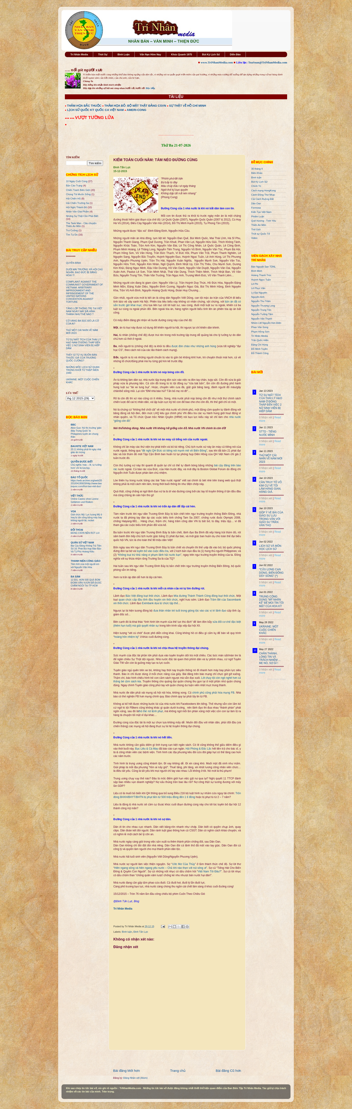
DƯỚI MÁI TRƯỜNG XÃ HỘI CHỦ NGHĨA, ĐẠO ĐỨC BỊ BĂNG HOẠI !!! (84, 272)
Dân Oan (256, 203)
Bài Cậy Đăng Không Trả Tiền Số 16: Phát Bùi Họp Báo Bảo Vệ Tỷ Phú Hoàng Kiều (86, 549)
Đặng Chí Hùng (259, 344)
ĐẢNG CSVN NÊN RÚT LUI (85, 533)
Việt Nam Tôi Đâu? (209, 871)
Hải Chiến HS (73, 198)
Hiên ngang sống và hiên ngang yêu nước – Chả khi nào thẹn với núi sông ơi (160, 867)
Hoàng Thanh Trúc (261, 275)
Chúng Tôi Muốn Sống (78, 194)
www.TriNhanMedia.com (217, 62)
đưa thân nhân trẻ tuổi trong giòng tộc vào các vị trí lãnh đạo (189, 610)
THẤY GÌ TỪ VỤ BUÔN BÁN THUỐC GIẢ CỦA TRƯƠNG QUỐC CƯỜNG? (81, 357)
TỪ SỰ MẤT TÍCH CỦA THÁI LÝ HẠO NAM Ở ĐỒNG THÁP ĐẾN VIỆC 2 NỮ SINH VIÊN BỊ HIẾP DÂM (83, 344)
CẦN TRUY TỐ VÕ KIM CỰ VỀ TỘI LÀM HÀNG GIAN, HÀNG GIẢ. (270, 487)
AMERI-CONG (136, 110)
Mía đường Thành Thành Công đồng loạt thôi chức (204, 595)
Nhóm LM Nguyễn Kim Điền (266, 323)
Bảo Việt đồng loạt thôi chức (142, 595)
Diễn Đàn (235, 54)
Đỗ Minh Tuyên (259, 349)
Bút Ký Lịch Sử (211, 54)
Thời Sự (102, 54)
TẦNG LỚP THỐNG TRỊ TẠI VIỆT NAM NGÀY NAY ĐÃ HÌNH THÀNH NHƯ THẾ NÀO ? (84, 311)
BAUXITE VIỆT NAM (82, 446)
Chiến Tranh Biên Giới (78, 190)
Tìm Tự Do (72, 234)
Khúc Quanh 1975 (181, 54)
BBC (73, 424)
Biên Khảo (256, 173)
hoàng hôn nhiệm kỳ (126, 636)
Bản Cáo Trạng (74, 185)
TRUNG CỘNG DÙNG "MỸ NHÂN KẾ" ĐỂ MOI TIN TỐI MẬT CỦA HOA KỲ (271, 601)
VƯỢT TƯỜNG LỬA (94, 117)
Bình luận (127, 931)
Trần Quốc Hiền (259, 340)
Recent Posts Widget (276, 679)
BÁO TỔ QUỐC (79, 477)
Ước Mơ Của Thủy (183, 864)
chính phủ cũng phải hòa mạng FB (213, 692)
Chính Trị (256, 186)
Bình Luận (123, 54)
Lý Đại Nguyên (259, 292)
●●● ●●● (70, 118)
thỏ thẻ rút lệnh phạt (151, 711)
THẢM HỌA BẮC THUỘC (84, 105)
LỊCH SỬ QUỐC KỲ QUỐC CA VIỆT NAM (95, 110)
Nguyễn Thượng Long (263, 305)
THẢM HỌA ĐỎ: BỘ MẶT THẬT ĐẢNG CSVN (135, 105)
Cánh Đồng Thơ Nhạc (263, 194)
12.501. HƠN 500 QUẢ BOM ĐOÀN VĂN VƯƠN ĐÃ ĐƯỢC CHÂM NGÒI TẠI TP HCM (86, 583)
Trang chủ (177, 1070)
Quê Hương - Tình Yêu (263, 220)
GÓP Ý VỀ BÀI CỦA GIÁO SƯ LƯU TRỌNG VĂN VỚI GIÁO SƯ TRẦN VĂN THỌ (271, 519)
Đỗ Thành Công (259, 353)
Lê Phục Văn (258, 288)
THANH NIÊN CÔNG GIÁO (86, 561)
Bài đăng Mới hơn (126, 1070)
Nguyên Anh (257, 297)
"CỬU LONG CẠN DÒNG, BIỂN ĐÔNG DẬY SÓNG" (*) (271, 572)
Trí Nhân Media (79, 54)
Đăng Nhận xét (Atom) (135, 1078)
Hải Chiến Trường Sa (77, 203)
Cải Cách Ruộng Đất (262, 199)
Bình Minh (256, 271)
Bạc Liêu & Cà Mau (146, 748)
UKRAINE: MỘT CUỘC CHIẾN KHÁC (268, 630)
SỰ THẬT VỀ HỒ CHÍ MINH (187, 105)
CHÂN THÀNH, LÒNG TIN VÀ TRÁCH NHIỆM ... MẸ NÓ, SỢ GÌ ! (270, 658)
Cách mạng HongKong (263, 190)
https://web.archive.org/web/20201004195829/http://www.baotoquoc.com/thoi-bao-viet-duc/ (86, 483)
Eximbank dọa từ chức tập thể (160, 603)
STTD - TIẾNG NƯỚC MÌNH (267, 433)
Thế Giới (256, 229)
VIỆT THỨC (77, 495)
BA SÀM (75, 576)
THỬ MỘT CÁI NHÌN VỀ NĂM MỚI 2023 (270, 458)
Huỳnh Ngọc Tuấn (261, 279)
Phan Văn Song (259, 327)
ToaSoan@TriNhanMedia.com (267, 62)
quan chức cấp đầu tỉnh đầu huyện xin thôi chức (148, 599)
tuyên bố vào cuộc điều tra (152, 551)
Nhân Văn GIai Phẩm (77, 211)
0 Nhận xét (265, 417)
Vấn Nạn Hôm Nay (150, 54)
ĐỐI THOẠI (77, 529)
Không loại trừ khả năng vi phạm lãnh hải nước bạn (149, 554)
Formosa (256, 207)
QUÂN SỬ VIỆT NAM (82, 542)
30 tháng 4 (257, 168)
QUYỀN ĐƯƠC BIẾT (82, 461)
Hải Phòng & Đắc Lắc (198, 748)
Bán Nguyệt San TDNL (263, 266)
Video (254, 238)
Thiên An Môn (258, 225)
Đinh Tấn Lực (140, 931)
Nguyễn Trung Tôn (261, 310)
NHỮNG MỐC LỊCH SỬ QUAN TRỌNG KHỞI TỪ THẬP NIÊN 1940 (82, 370)
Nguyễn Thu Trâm (261, 301)
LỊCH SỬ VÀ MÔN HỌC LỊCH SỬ (270, 547)
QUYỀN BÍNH (73, 263)
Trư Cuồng (72, 230)
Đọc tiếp (150, 88)
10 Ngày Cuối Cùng (76, 181)
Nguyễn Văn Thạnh (261, 318)
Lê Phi (254, 284)
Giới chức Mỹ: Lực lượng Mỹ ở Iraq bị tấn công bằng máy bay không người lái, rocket (86, 517)
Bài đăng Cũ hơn (228, 1070)
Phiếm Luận (257, 216)
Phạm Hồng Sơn (260, 331)
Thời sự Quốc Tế (260, 233)
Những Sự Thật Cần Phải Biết (82, 216)
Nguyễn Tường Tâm (262, 314)
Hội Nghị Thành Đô (76, 207)
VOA (73, 511)
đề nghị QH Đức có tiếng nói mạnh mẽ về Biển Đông (174, 450)
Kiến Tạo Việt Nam (261, 212)
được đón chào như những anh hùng (194, 346)
